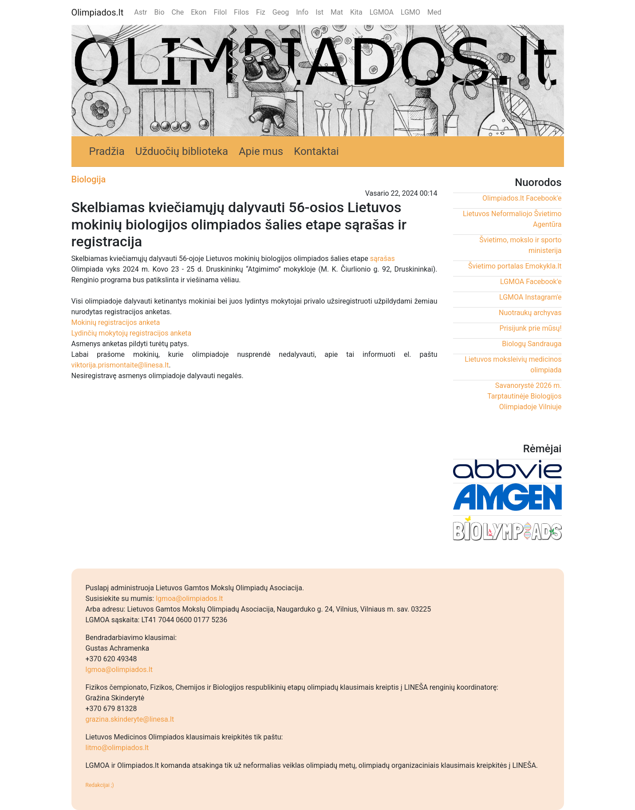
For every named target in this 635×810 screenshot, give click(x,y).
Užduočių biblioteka (181, 151)
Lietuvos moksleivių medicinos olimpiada (513, 364)
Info (302, 12)
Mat (337, 12)
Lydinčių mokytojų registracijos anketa (131, 333)
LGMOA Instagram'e (530, 297)
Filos (241, 12)
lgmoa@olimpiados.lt (189, 598)
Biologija (88, 179)
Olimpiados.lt (97, 12)
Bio (159, 12)
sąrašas (382, 258)
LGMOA (382, 12)
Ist (319, 12)
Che (178, 12)
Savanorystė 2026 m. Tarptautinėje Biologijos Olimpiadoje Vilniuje (524, 396)
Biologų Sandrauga (531, 344)
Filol (220, 12)
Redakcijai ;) (100, 785)
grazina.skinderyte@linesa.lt (130, 719)
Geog (280, 12)
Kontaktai (316, 151)
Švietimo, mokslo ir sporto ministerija (520, 245)
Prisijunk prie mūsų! (531, 328)
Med (434, 12)
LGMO (410, 12)
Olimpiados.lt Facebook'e (521, 198)
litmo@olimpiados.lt (117, 747)
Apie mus (261, 151)
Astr (140, 12)
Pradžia (107, 151)
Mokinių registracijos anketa (115, 322)
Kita (356, 12)
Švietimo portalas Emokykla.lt (515, 266)
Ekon (198, 12)
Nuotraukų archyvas (530, 312)
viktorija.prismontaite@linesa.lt (120, 365)
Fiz (260, 12)
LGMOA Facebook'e (531, 281)
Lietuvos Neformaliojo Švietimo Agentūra (512, 219)
